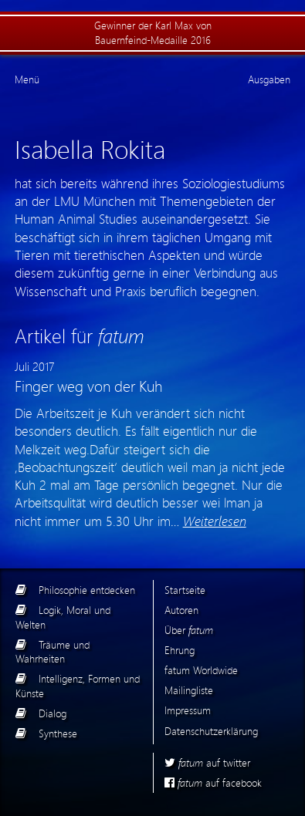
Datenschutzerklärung (211, 730)
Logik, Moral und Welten (63, 617)
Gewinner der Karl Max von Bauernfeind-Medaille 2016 (153, 32)
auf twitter (207, 762)
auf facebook (213, 782)
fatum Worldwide (201, 670)
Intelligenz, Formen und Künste (78, 685)
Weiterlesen (214, 520)
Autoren (181, 609)
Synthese (58, 733)
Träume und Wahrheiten (52, 651)
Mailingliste (188, 690)
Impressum (187, 710)
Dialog (52, 713)
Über (188, 629)
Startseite (184, 589)
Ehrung (179, 649)
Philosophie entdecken (87, 589)
